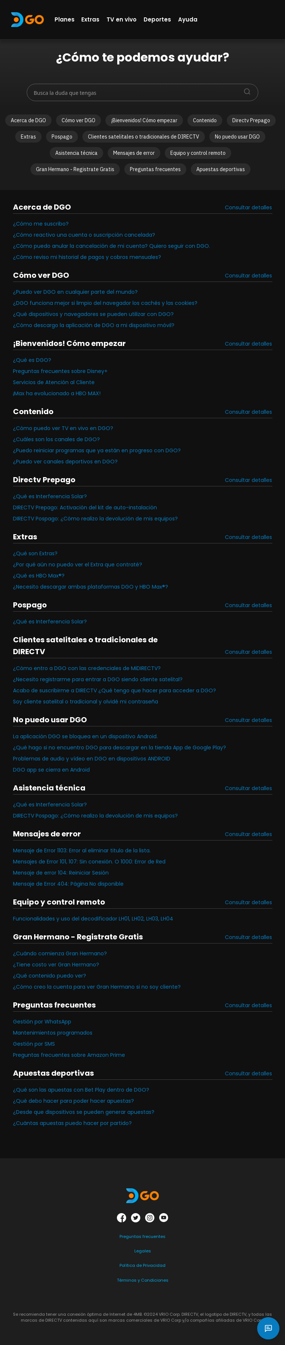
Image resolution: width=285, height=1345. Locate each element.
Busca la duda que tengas (65, 92)
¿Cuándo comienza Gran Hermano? (60, 953)
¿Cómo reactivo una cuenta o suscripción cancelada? (84, 235)
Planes (65, 19)
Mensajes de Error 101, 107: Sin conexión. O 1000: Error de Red (89, 861)
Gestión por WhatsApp (42, 1021)
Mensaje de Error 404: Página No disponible (68, 884)
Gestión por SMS (34, 1044)
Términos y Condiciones (142, 1280)
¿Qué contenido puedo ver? (49, 975)
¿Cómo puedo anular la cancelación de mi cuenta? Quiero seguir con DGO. (111, 246)
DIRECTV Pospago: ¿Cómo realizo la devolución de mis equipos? (95, 518)
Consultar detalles (248, 207)
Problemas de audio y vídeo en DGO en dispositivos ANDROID (91, 758)
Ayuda (187, 19)
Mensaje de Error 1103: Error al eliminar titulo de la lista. (82, 850)
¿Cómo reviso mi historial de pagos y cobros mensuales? (87, 257)
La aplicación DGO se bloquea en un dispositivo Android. (85, 736)
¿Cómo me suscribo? (41, 223)
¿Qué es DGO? (32, 360)
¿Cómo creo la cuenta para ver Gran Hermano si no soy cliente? (97, 987)
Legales (142, 1251)
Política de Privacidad (142, 1265)
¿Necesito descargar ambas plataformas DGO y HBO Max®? (90, 586)
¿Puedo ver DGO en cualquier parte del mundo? (75, 292)
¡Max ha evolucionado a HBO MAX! (57, 393)
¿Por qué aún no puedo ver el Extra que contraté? (77, 564)
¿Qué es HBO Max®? (39, 575)
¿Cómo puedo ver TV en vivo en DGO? (63, 428)
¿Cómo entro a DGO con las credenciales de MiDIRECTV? (87, 668)
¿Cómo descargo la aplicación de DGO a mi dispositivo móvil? (93, 325)
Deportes (157, 19)
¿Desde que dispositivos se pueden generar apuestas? (83, 1112)
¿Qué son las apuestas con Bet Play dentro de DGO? (81, 1089)
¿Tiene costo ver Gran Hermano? (56, 964)
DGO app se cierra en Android (51, 769)
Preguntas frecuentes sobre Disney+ (60, 371)
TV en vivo (122, 19)
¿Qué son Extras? (35, 553)
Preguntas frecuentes (142, 1236)
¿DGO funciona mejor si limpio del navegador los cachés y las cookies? (105, 303)
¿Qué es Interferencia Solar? (50, 496)
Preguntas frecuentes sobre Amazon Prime (69, 1055)
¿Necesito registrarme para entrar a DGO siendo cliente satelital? (98, 679)
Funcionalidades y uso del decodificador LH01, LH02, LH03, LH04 (93, 918)
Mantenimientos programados (52, 1032)
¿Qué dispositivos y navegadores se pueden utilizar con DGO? (93, 314)
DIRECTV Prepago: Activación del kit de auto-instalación (85, 507)
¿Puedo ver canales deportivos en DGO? (65, 461)
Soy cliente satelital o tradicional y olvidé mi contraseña (85, 701)
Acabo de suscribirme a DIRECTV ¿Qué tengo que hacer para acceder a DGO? (114, 690)
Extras (90, 19)
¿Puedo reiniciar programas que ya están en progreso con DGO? (97, 450)
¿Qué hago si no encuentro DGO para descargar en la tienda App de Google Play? (119, 747)
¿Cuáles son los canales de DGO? (56, 439)
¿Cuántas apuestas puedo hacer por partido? (72, 1123)
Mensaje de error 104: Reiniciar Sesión (61, 872)
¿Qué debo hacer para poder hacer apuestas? (73, 1101)
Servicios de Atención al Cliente (54, 382)
